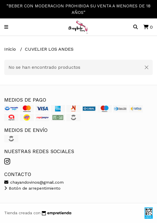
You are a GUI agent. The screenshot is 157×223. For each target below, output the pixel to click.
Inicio (10, 49)
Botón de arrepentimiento (32, 188)
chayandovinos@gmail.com (34, 182)
